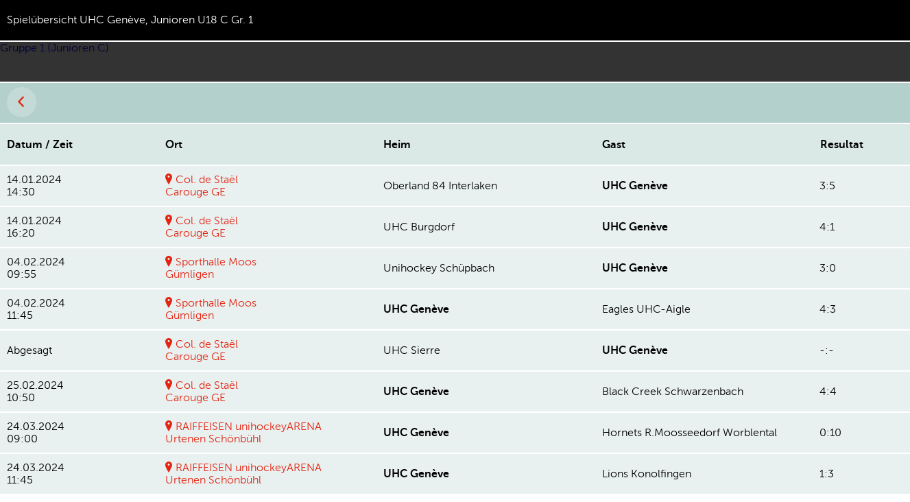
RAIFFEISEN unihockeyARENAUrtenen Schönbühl (243, 432)
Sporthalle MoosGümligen (210, 268)
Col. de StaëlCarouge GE (201, 186)
